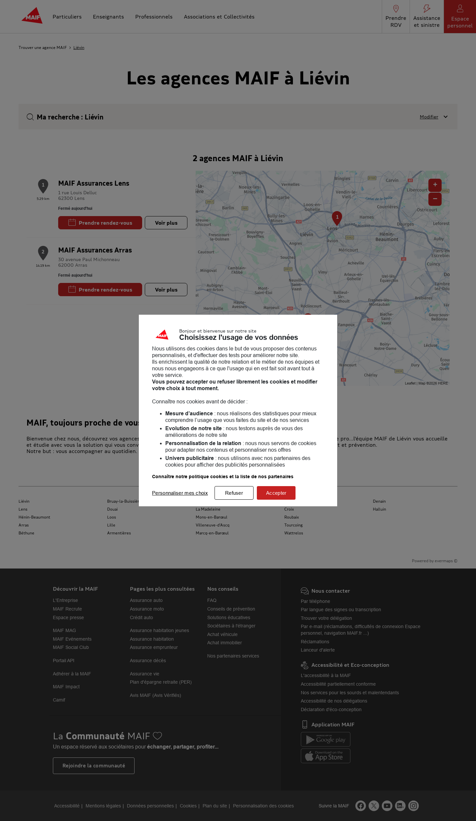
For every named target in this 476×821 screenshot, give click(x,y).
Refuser (234, 493)
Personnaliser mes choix (180, 493)
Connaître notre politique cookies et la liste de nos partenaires (223, 476)
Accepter (276, 493)
